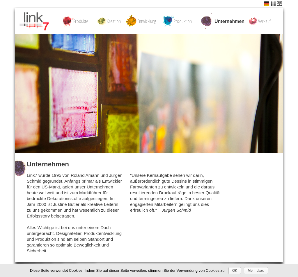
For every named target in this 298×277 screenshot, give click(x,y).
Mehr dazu (256, 271)
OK (234, 271)
